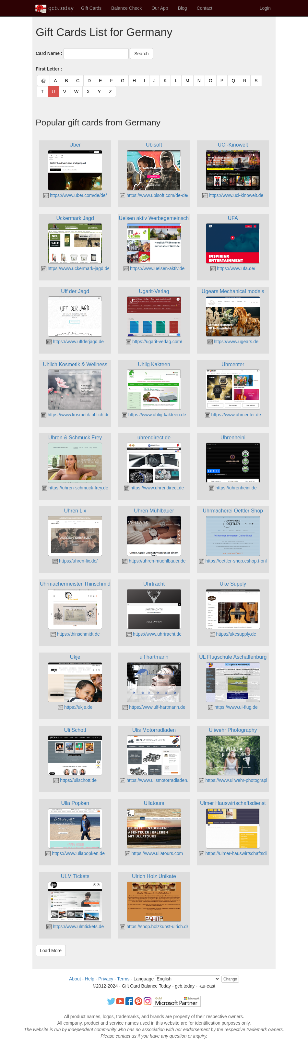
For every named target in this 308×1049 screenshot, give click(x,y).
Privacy (105, 978)
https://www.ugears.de (233, 341)
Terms (123, 978)
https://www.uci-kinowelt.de (232, 195)
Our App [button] (159, 8)
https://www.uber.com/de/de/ (75, 195)
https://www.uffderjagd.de (75, 341)
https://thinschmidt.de (75, 634)
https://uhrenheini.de (233, 487)
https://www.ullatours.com (154, 853)
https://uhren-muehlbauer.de (153, 560)
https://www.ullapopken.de (75, 853)
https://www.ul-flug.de (233, 707)
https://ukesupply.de (233, 634)
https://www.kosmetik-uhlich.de (75, 414)
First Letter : (49, 68)
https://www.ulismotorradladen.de (156, 780)
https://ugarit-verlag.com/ (154, 341)
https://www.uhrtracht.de (154, 634)
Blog (182, 8)
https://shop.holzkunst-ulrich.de (154, 926)
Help (89, 978)
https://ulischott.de (75, 780)
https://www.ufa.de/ (232, 268)
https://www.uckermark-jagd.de (75, 268)
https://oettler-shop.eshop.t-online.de (239, 560)
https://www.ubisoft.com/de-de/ (154, 195)
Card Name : (49, 53)
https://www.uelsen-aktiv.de (154, 268)
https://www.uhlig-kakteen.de (154, 414)
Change (230, 979)
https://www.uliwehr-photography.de (238, 780)
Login (265, 8)
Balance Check (126, 8)
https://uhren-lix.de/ (75, 560)
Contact (204, 8)
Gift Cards (91, 8)
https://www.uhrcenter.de (233, 414)
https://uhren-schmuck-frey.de (75, 487)
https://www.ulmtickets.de (75, 926)
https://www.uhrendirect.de (154, 487)
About (75, 978)
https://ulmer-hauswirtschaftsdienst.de (240, 853)
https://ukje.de (75, 707)
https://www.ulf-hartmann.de (154, 707)
